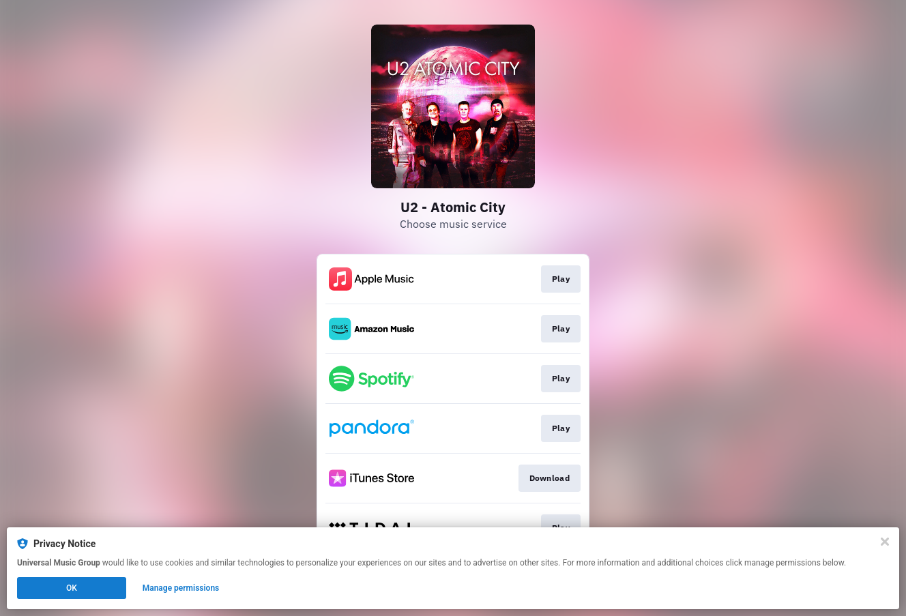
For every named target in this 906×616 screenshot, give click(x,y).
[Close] (885, 542)
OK (71, 588)
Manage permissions (181, 588)
